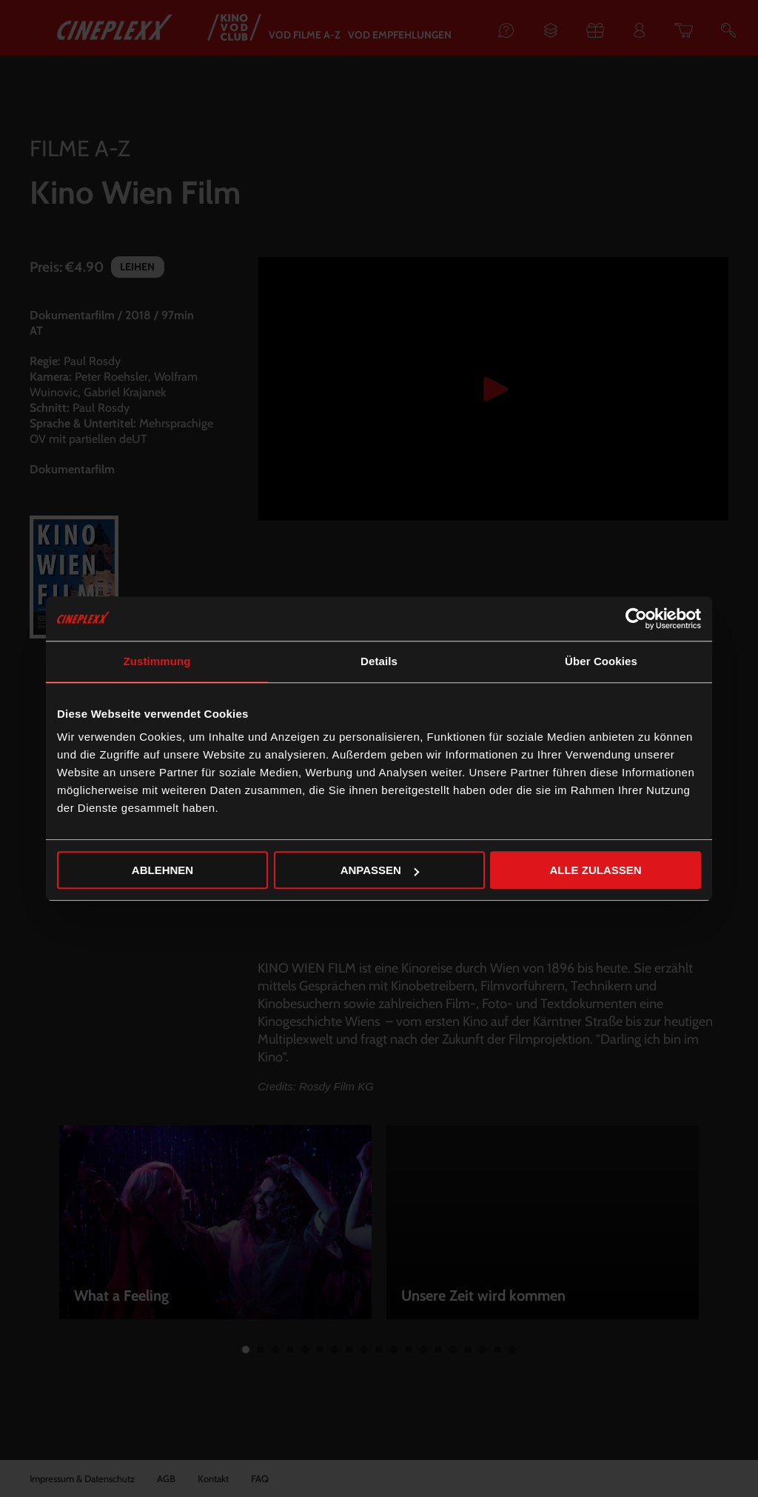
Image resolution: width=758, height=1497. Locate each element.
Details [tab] (379, 661)
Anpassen (380, 870)
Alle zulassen (595, 870)
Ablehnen (162, 870)
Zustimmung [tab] (157, 661)
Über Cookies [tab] (601, 661)
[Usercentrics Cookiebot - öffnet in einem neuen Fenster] (636, 618)
